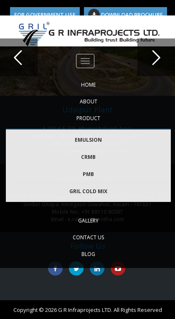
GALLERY (88, 220)
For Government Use (45, 14)
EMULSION (88, 139)
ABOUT (88, 101)
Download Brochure (125, 14)
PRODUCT (88, 118)
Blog (88, 254)
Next (156, 57)
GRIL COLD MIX (88, 191)
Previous (19, 57)
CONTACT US (88, 237)
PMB (88, 174)
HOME (88, 84)
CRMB (88, 157)
